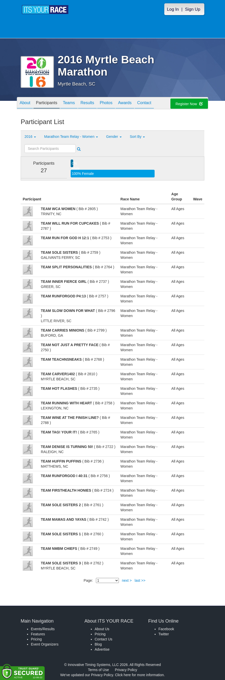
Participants (46, 103)
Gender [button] (114, 137)
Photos (106, 103)
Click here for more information (139, 675)
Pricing (36, 639)
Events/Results (43, 629)
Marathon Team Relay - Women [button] (71, 137)
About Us (102, 629)
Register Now (189, 104)
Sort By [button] (137, 137)
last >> (140, 580)
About (25, 103)
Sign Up (192, 9)
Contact (144, 103)
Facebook (166, 629)
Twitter (163, 634)
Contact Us (103, 639)
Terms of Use (98, 670)
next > (127, 580)
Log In (173, 9)
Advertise (102, 649)
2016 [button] (30, 137)
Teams (69, 103)
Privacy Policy (126, 670)
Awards (125, 103)
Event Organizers (44, 644)
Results (87, 103)
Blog (98, 644)
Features (38, 634)
